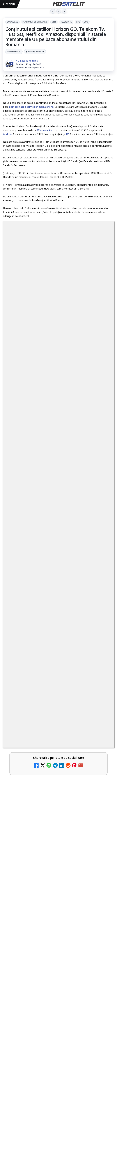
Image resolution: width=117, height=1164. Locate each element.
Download (12, 22)
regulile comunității (53, 558)
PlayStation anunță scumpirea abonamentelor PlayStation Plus (52, 980)
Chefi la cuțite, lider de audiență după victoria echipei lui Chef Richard (56, 908)
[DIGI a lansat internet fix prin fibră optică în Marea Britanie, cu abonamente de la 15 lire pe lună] (103, 747)
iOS (67, 134)
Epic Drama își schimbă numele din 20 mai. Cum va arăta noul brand (51, 865)
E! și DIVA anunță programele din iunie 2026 (42, 716)
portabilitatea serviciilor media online (31, 106)
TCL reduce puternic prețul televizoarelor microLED (48, 814)
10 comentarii (14, 51)
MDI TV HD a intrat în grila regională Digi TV (43, 765)
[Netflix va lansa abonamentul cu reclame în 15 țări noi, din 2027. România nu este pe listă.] (103, 674)
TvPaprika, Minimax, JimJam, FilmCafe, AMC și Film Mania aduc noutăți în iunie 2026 (52, 693)
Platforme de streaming (35, 22)
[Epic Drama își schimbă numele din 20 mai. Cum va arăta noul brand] (103, 870)
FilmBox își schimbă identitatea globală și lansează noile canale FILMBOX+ (51, 644)
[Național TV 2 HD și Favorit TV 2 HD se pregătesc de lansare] (103, 796)
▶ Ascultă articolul (35, 51)
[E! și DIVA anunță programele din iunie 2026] (103, 723)
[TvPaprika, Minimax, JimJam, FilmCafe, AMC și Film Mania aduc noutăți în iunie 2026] (103, 698)
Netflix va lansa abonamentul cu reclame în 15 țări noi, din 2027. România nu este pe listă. (52, 669)
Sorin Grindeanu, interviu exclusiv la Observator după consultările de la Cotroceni (58, 1053)
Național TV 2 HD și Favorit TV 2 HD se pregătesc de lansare (54, 789)
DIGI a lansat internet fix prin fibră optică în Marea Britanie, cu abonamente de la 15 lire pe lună (53, 742)
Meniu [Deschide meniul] (9, 4)
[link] (58, 650)
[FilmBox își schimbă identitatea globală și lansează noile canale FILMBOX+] (103, 650)
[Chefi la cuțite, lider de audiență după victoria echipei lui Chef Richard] (58, 942)
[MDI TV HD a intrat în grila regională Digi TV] (103, 772)
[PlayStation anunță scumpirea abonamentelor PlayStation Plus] (58, 1014)
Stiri (54, 22)
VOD (86, 22)
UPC (78, 22)
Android (7, 134)
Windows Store (46, 130)
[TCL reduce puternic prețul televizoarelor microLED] (103, 820)
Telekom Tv (66, 22)
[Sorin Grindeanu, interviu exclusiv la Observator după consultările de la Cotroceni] (58, 1089)
